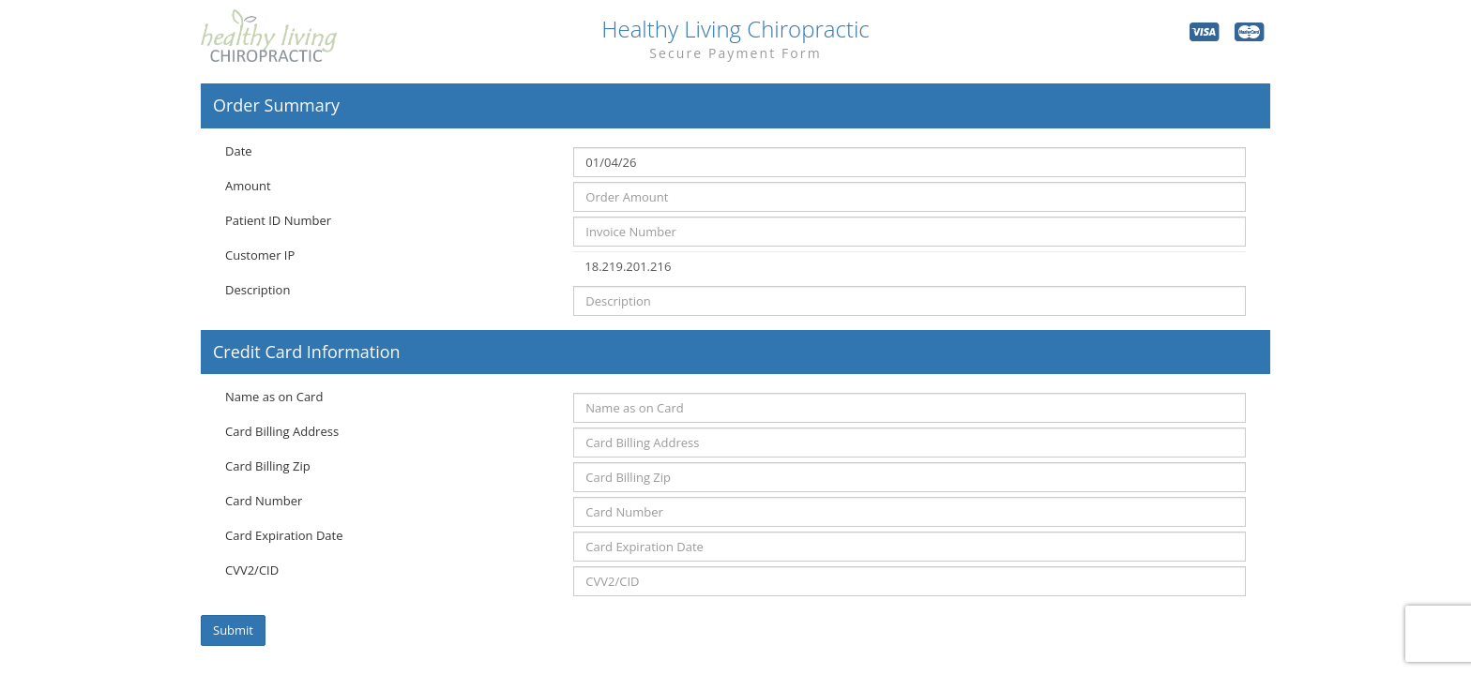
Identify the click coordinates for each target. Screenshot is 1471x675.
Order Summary (276, 106)
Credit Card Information (307, 352)
